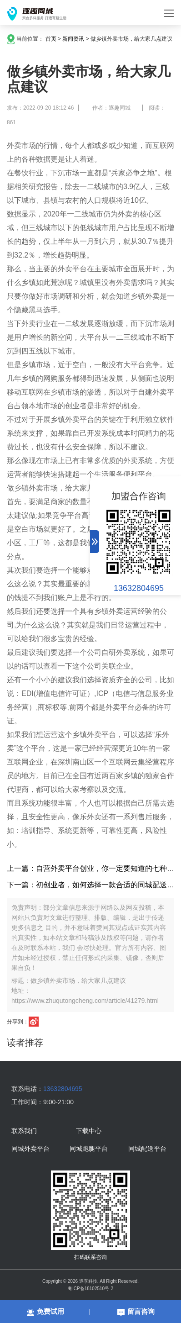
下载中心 (88, 1131)
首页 (50, 39)
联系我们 (24, 1131)
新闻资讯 (73, 39)
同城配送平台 (147, 1149)
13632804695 (139, 588)
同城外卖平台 (30, 1149)
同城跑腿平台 (89, 1149)
